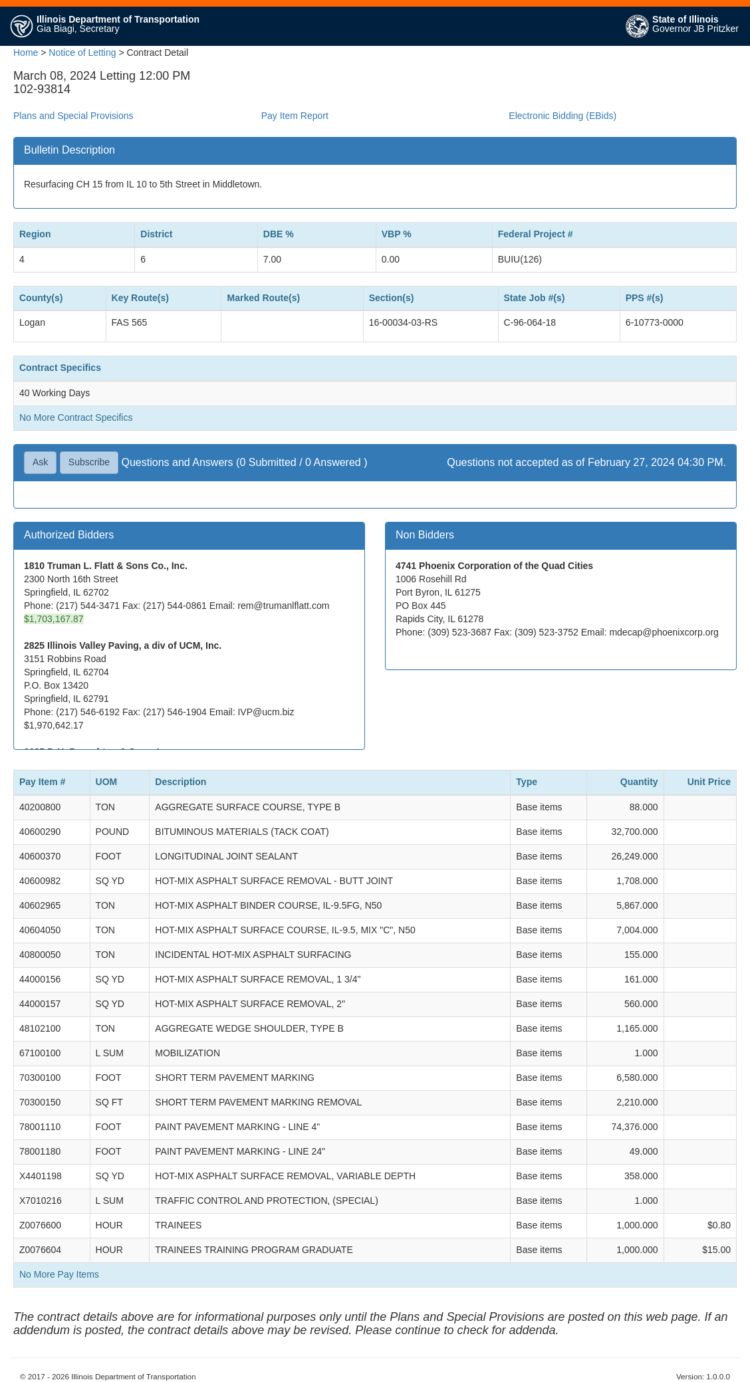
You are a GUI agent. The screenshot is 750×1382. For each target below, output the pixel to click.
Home (25, 52)
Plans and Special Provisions (73, 115)
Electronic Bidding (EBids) (562, 115)
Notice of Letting (82, 52)
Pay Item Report (294, 115)
